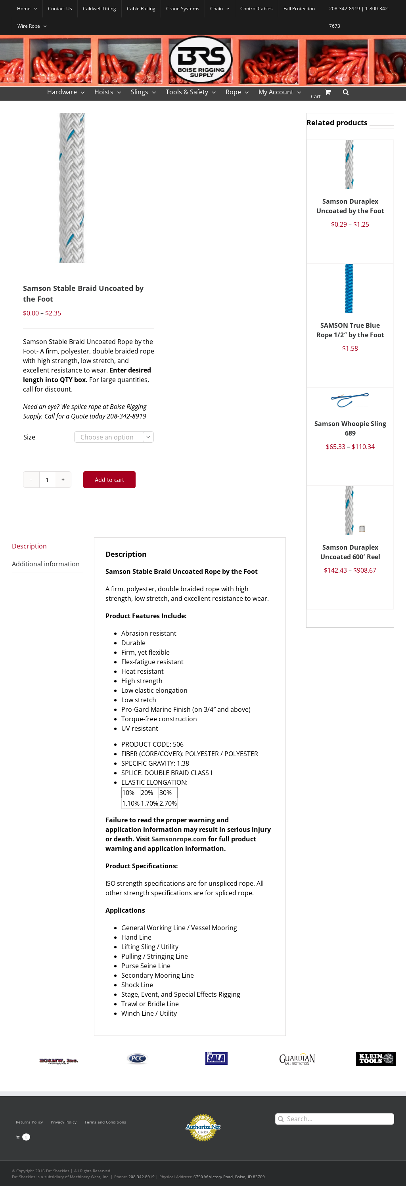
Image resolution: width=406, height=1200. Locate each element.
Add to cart (109, 479)
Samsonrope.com (179, 839)
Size (29, 437)
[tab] (47, 546)
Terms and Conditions (105, 1122)
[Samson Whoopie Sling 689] (350, 399)
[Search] (281, 1119)
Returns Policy (29, 1122)
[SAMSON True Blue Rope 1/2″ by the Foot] (350, 288)
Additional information (46, 564)
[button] (346, 91)
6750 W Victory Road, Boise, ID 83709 (229, 1176)
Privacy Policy (64, 1122)
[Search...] (334, 1119)
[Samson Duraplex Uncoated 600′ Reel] (350, 510)
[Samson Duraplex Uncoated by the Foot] (350, 164)
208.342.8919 (141, 1176)
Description (29, 546)
